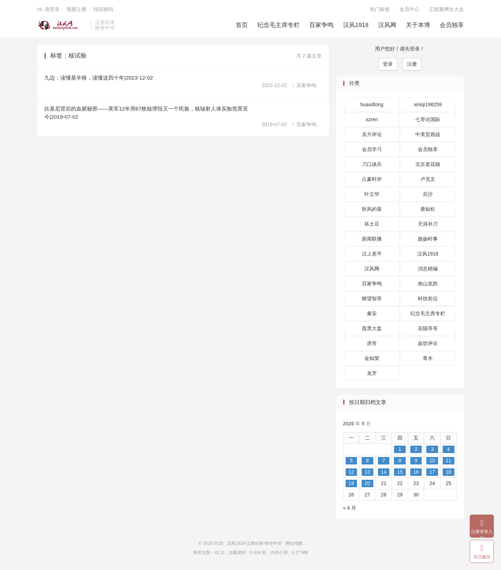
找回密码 (103, 9)
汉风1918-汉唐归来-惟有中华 (62, 25)
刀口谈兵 (372, 164)
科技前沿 (428, 298)
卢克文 (427, 179)
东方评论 (372, 134)
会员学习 (372, 149)
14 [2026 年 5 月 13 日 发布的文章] (384, 472)
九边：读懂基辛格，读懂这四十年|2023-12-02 (98, 78)
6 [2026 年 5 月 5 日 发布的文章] (367, 460)
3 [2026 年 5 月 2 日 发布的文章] (432, 449)
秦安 (372, 313)
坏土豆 (371, 224)
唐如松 (427, 209)
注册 (412, 64)
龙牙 (372, 373)
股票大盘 (372, 328)
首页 (242, 25)
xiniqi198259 (428, 104)
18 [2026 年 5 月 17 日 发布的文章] (448, 472)
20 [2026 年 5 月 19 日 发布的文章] (368, 483)
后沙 (428, 194)
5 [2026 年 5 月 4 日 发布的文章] (351, 460)
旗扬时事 (428, 239)
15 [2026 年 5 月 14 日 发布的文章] (400, 472)
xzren (372, 119)
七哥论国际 (427, 119)
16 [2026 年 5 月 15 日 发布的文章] (416, 472)
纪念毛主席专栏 (278, 25)
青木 (428, 358)
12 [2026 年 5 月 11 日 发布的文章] (351, 472)
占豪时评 (372, 179)
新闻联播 (372, 239)
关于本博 (418, 25)
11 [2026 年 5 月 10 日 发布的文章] (448, 460)
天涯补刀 (428, 224)
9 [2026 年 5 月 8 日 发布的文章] (416, 460)
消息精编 (428, 268)
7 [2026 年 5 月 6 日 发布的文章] (383, 460)
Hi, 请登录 (48, 9)
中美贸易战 (427, 134)
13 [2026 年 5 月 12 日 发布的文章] (368, 472)
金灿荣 (371, 358)
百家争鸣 (321, 25)
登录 (388, 64)
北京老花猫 (427, 164)
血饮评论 (428, 343)
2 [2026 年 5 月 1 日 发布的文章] (416, 449)
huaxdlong (371, 104)
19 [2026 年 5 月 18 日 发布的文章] (351, 483)
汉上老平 (372, 254)
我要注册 (76, 9)
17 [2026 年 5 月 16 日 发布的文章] (432, 472)
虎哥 (372, 343)
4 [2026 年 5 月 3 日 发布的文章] (448, 449)
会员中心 (410, 9)
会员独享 (452, 25)
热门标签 (380, 9)
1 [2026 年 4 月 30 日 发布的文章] (400, 449)
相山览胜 (428, 283)
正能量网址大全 (446, 9)
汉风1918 (356, 25)
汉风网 (387, 25)
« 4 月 (349, 508)
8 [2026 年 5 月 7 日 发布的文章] (400, 460)
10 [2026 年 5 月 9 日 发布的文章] (432, 460)
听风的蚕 (372, 209)
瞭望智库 (372, 298)
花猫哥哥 (428, 328)
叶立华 (371, 194)
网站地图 (294, 543)
